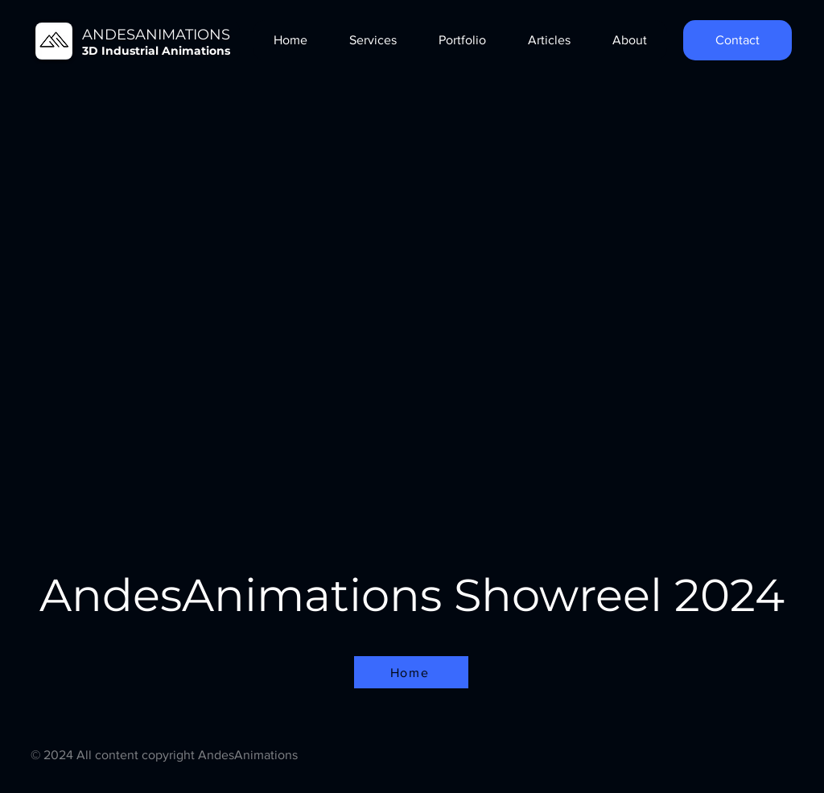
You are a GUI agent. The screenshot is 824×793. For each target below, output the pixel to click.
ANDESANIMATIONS (156, 34)
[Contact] (737, 40)
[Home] (411, 672)
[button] (372, 40)
